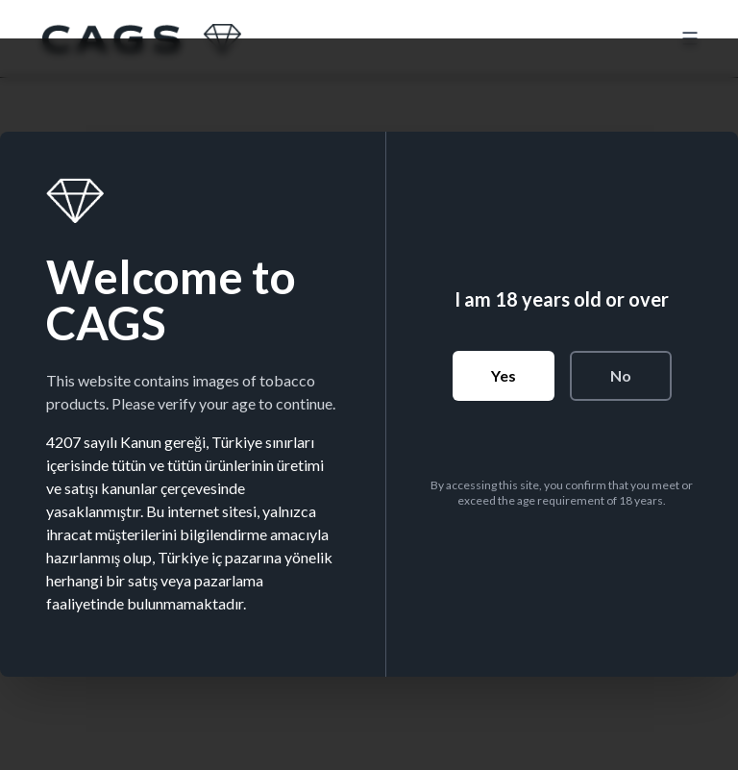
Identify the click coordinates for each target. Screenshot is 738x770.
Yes (503, 375)
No (620, 375)
